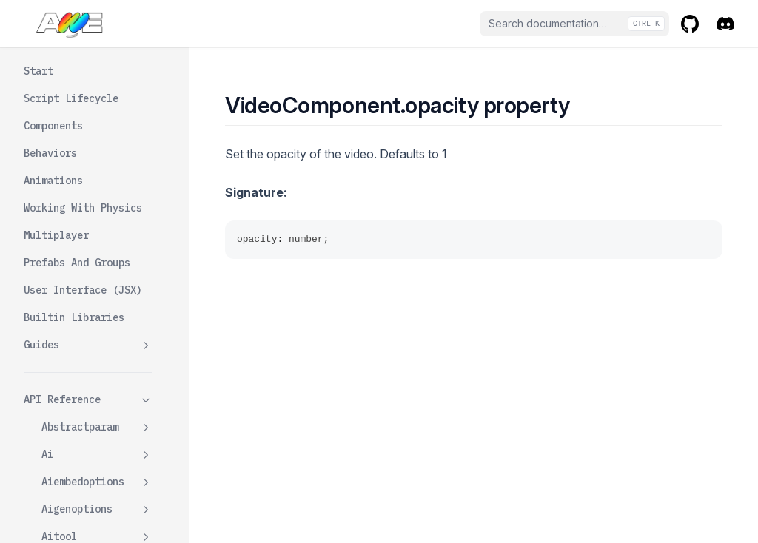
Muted (74, 264)
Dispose (80, 154)
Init (71, 209)
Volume (77, 373)
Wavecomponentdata (96, 506)
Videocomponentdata (96, 408)
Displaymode (91, 127)
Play (71, 346)
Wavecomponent (96, 472)
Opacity (80, 291)
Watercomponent (96, 444)
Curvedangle (91, 100)
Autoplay (83, 72)
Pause (74, 319)
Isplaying (86, 236)
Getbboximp (88, 182)
